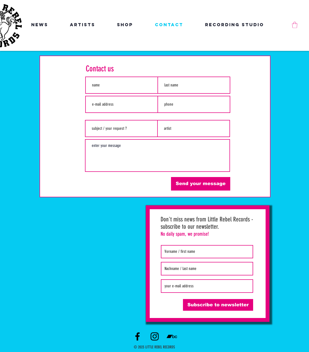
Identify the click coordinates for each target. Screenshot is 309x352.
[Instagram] (154, 336)
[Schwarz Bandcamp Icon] (171, 336)
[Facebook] (137, 336)
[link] (294, 25)
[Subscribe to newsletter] (218, 305)
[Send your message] (200, 184)
